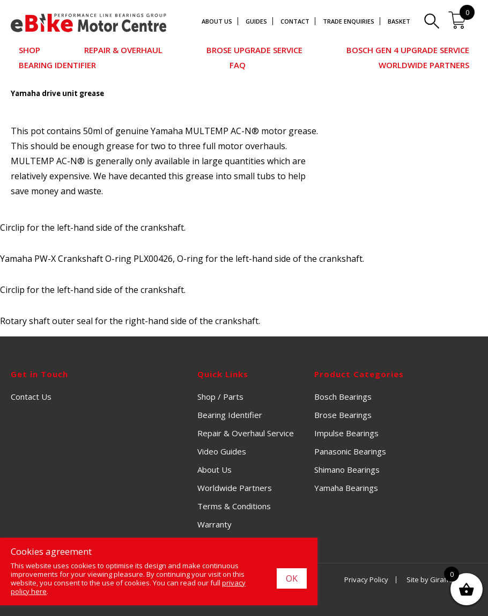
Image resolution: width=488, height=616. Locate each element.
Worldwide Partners (424, 65)
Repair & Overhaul (123, 50)
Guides (256, 21)
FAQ (238, 65)
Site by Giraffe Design (441, 579)
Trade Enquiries (348, 21)
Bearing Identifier (57, 65)
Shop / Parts (220, 396)
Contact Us (31, 396)
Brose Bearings (343, 414)
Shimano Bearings (347, 469)
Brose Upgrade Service (254, 50)
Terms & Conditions (234, 506)
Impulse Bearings (346, 433)
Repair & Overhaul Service (245, 433)
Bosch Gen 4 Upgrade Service (407, 50)
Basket (399, 21)
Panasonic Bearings (350, 451)
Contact (294, 21)
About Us (217, 21)
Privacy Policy (366, 579)
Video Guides (221, 451)
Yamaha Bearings (346, 487)
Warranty (214, 524)
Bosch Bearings (343, 396)
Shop (29, 50)
